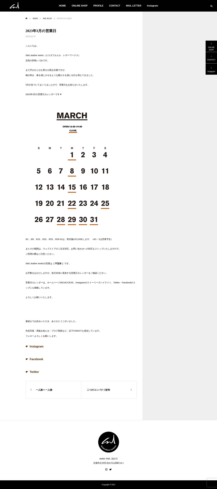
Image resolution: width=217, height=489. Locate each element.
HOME (62, 5)
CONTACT (114, 5)
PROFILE (98, 5)
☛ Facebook (34, 359)
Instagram (152, 5)
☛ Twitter (32, 371)
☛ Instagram (35, 346)
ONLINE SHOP (79, 5)
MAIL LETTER (133, 5)
